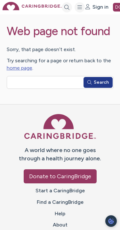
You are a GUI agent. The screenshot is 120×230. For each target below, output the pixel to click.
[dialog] (111, 221)
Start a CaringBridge (60, 191)
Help (60, 214)
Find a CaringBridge (60, 202)
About (60, 225)
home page (19, 68)
